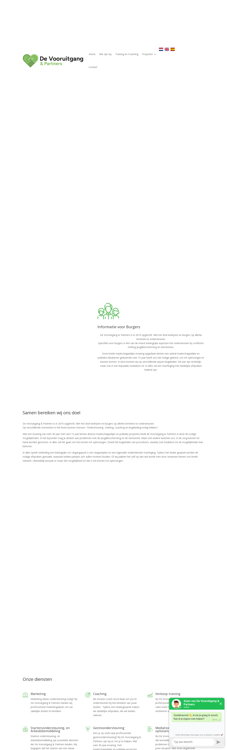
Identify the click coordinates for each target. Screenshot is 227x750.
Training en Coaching (126, 54)
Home (92, 54)
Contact (93, 67)
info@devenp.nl (39, 723)
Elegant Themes (43, 745)
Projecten (147, 54)
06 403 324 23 (35, 719)
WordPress (83, 745)
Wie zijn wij (105, 54)
